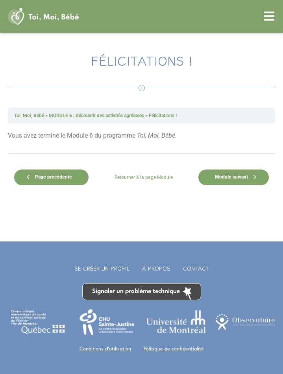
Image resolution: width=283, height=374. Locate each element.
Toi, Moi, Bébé (29, 115)
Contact (196, 268)
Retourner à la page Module (144, 177)
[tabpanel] (141, 136)
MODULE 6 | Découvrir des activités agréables (96, 115)
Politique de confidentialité (174, 349)
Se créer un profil (101, 268)
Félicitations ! (163, 115)
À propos (156, 268)
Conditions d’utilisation (105, 349)
